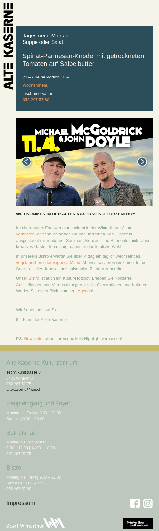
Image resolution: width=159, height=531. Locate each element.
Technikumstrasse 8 (23, 372)
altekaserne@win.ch (23, 389)
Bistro (33, 278)
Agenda (85, 290)
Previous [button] (26, 161)
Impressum (20, 503)
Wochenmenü (35, 85)
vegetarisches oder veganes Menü (48, 262)
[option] (84, 162)
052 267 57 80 (36, 99)
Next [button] (142, 161)
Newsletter (34, 338)
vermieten (25, 234)
